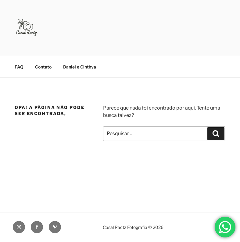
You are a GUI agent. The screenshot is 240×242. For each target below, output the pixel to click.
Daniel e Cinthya (79, 66)
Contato (43, 66)
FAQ (19, 66)
